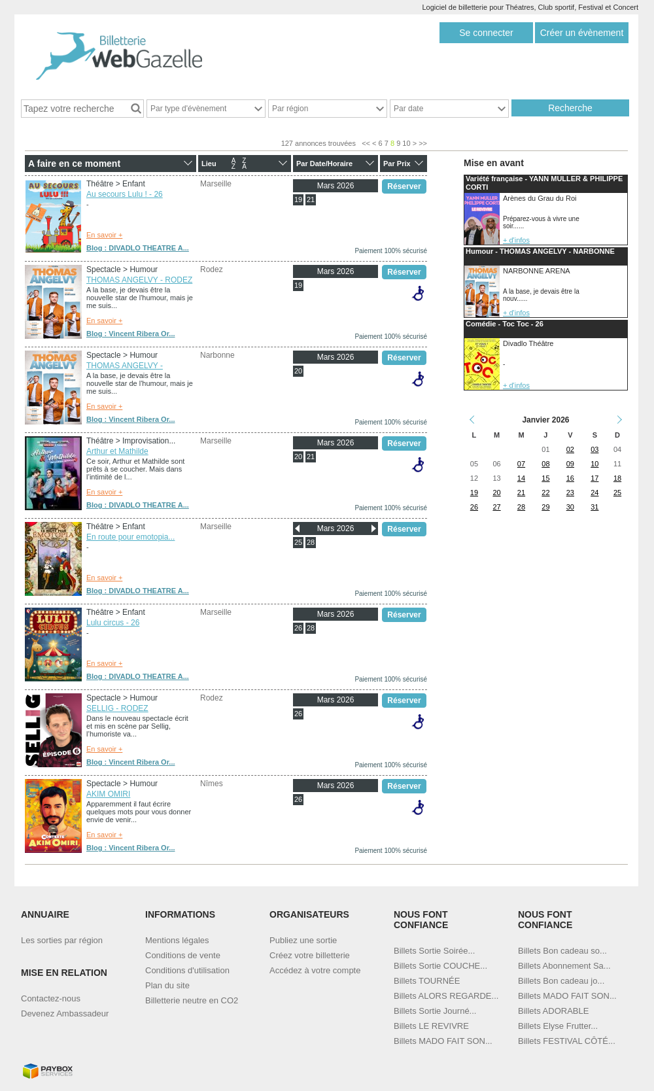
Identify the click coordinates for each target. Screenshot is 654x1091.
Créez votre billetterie (309, 955)
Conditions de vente (182, 955)
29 (545, 507)
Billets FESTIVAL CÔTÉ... (566, 1041)
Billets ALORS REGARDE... (446, 996)
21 (311, 199)
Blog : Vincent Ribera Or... (130, 334)
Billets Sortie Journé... (435, 1011)
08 (545, 464)
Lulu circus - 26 (112, 622)
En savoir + (104, 235)
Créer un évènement (582, 32)
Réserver (404, 186)
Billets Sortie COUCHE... (440, 966)
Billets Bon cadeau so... (562, 951)
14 (521, 478)
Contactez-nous (50, 998)
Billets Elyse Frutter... (558, 1026)
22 (545, 492)
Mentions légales (177, 940)
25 (298, 542)
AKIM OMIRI (108, 794)
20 (298, 371)
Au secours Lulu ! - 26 (124, 194)
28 (311, 542)
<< (366, 143)
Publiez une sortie (303, 940)
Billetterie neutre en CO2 (191, 1000)
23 (570, 492)
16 (570, 478)
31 (594, 507)
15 (545, 478)
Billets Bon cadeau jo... (561, 981)
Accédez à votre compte (314, 970)
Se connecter (486, 32)
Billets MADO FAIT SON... (443, 1041)
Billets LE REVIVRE (431, 1026)
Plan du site (167, 985)
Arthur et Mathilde (117, 451)
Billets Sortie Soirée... (434, 951)
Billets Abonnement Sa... (564, 966)
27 (496, 507)
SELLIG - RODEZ (117, 708)
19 (298, 199)
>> (423, 143)
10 (406, 143)
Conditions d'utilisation (187, 970)
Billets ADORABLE (553, 1011)
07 (521, 464)
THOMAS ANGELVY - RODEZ (139, 280)
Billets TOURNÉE (427, 981)
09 (570, 464)
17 (594, 478)
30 (570, 507)
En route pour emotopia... (130, 537)
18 (617, 478)
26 (298, 628)
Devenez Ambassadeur (65, 1013)
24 (594, 492)
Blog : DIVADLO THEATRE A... (137, 248)
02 (570, 449)
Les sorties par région (62, 940)
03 (594, 449)
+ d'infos (516, 240)
